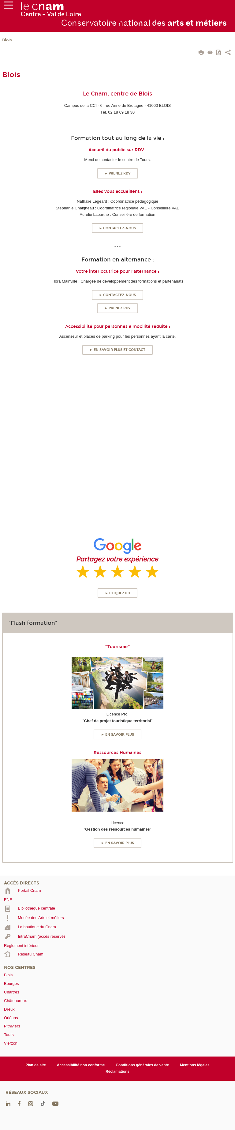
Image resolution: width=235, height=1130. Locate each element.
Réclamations (117, 1071)
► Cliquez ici (117, 593)
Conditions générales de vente (142, 1065)
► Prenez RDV (117, 173)
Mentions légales (195, 1065)
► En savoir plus (117, 735)
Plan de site (35, 1065)
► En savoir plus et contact (118, 350)
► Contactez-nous (117, 228)
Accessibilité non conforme (81, 1065)
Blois (7, 40)
